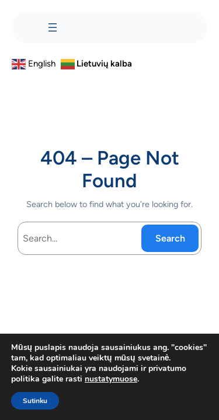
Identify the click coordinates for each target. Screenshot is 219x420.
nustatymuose (111, 379)
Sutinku (35, 400)
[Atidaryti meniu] (53, 27)
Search (170, 238)
